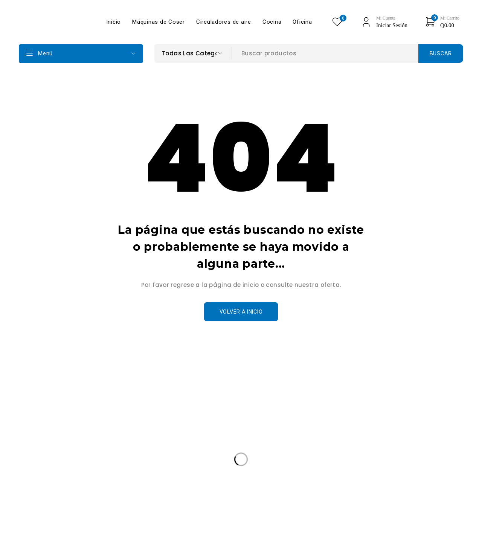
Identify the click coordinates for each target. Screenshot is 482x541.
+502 (42, 443)
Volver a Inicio (241, 312)
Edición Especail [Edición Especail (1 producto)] (49, 491)
